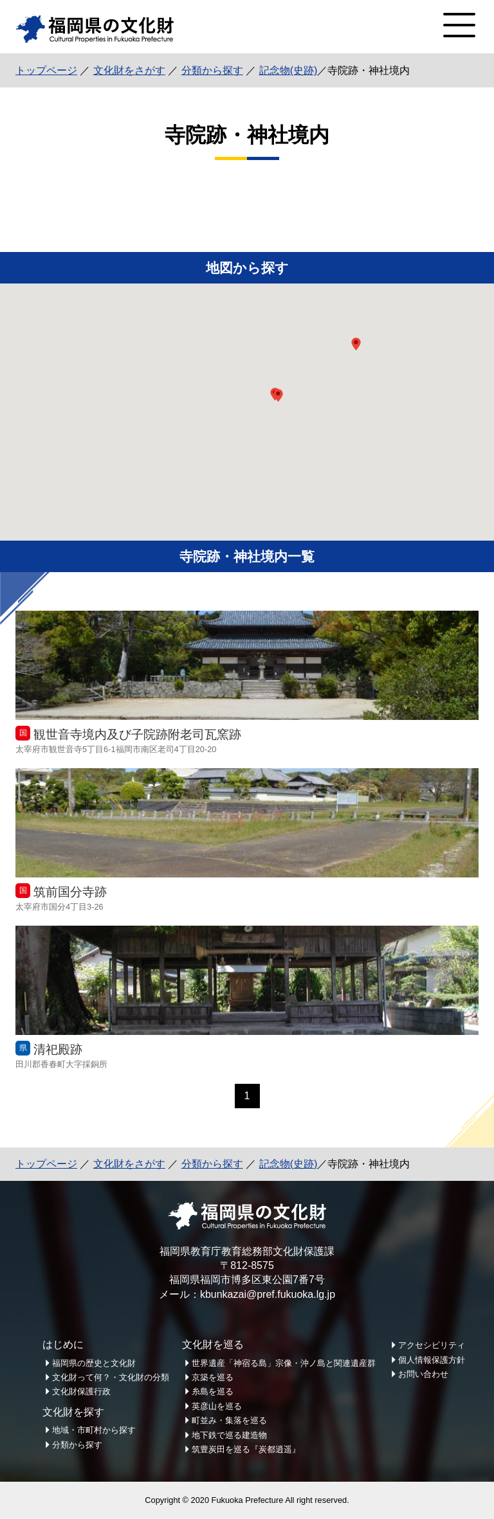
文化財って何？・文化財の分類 (110, 1377)
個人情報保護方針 (431, 1360)
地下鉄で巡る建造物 (229, 1435)
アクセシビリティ (431, 1345)
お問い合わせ (423, 1374)
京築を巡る (212, 1377)
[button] (278, 395)
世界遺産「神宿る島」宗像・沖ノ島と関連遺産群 (284, 1363)
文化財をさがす (129, 70)
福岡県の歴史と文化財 (94, 1363)
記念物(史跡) (288, 70)
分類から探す (212, 70)
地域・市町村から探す (94, 1430)
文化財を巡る (213, 1344)
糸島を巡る (212, 1391)
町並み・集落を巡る (229, 1420)
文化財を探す (73, 1412)
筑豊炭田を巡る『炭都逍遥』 (246, 1449)
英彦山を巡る (217, 1406)
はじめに (63, 1344)
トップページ (46, 70)
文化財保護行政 (81, 1391)
